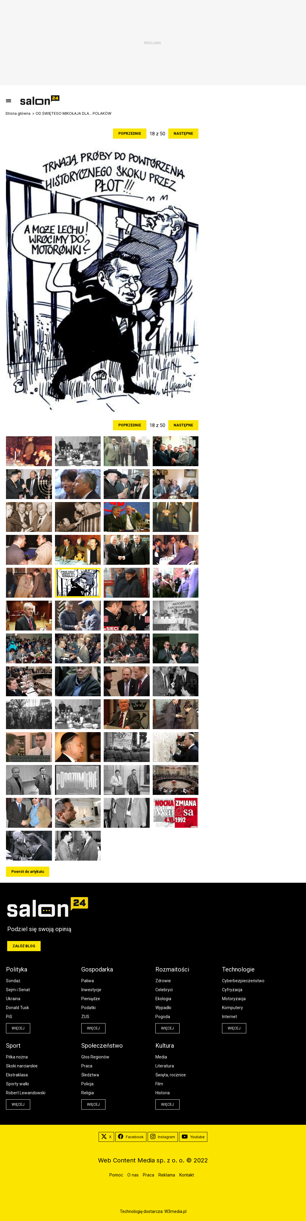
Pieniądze (90, 998)
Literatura (164, 1066)
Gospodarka (97, 969)
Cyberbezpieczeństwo (243, 980)
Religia (87, 1092)
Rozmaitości (172, 969)
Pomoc (116, 1174)
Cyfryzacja (232, 989)
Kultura (164, 1046)
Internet (229, 1016)
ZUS (85, 1016)
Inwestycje (91, 989)
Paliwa (87, 980)
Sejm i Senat (18, 989)
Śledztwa (90, 1074)
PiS (9, 1016)
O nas (133, 1174)
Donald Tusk (17, 1007)
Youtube (193, 1137)
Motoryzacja (234, 998)
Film (159, 1083)
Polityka (16, 969)
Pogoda (162, 1016)
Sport (13, 1046)
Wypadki (163, 1007)
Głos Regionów (95, 1057)
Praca (86, 1066)
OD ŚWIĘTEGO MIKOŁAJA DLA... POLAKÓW (73, 113)
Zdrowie (163, 980)
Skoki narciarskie (22, 1066)
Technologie (238, 969)
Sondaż (13, 980)
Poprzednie (129, 133)
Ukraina (13, 998)
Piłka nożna (17, 1057)
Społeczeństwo (102, 1046)
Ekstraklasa (17, 1074)
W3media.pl (175, 1211)
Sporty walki (17, 1083)
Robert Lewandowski (25, 1092)
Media (161, 1057)
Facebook (131, 1137)
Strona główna (17, 113)
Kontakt (186, 1174)
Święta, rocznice (170, 1074)
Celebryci (164, 989)
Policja (87, 1083)
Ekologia (163, 998)
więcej (18, 1028)
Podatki (88, 1007)
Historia (162, 1092)
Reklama (166, 1174)
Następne (183, 133)
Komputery (232, 1007)
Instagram (162, 1137)
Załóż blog (24, 946)
